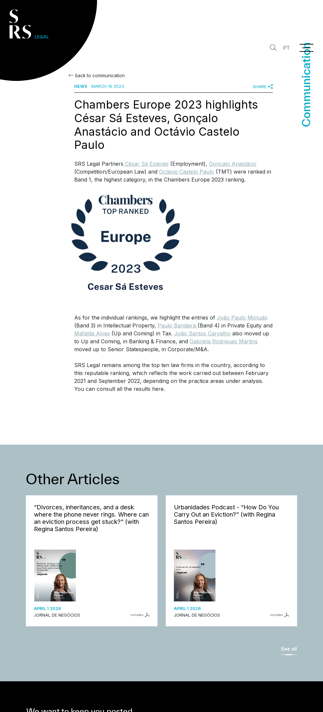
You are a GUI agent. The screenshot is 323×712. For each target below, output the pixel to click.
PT (285, 48)
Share (263, 86)
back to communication (99, 75)
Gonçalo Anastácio (232, 163)
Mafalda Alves (92, 333)
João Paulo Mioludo (242, 317)
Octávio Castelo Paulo (186, 171)
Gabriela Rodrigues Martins (224, 341)
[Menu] (306, 48)
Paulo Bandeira (178, 325)
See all (289, 649)
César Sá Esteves (146, 163)
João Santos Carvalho (202, 333)
